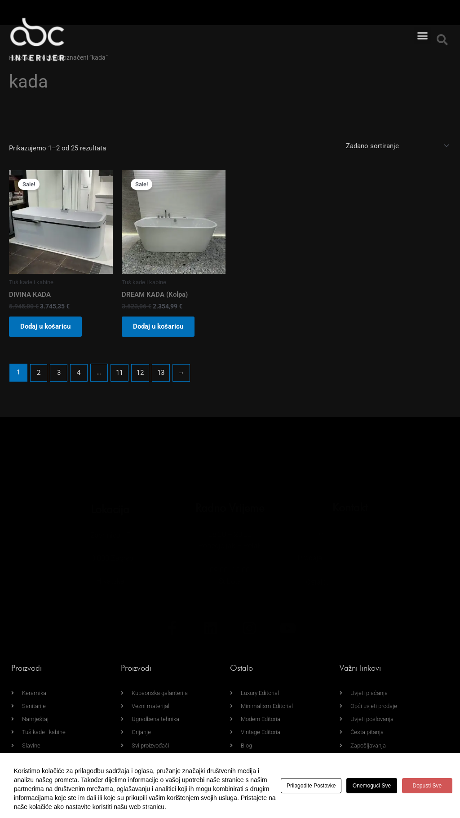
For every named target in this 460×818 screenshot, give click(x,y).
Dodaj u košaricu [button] (47, 328)
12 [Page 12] (141, 375)
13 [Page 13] (162, 375)
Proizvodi (26, 666)
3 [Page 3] (59, 375)
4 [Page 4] (79, 375)
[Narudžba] (396, 145)
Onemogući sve (378, 786)
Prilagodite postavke (313, 786)
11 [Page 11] (120, 375)
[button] (422, 24)
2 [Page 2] (38, 375)
